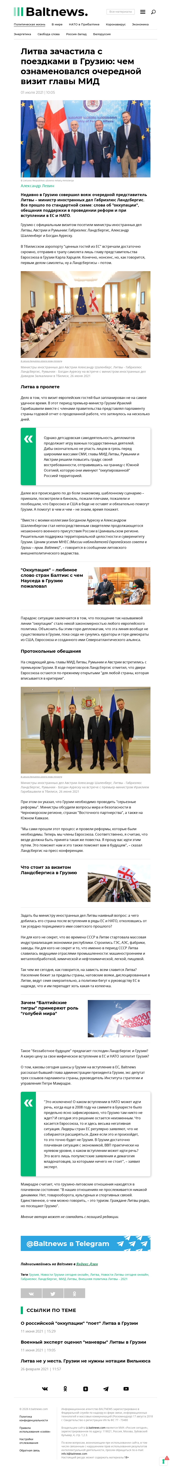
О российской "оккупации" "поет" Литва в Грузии (79, 1323)
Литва (94, 1274)
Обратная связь (29, 1451)
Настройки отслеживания (28, 1441)
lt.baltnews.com (95, 1428)
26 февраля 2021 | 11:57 (41, 1369)
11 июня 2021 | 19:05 (38, 1350)
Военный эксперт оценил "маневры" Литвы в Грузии (83, 1342)
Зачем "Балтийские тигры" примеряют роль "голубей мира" (49, 1008)
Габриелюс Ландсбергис (39, 1279)
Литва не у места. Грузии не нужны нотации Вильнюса (85, 1361)
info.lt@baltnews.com (74, 1454)
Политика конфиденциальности (33, 1418)
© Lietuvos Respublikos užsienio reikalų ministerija (47, 180)
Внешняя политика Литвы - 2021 (103, 1279)
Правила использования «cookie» (34, 1430)
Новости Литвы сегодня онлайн (124, 1274)
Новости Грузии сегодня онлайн (64, 1274)
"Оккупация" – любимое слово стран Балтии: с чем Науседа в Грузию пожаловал (52, 578)
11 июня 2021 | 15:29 (38, 1331)
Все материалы (120, 11)
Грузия (34, 1274)
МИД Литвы (68, 1279)
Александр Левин (37, 186)
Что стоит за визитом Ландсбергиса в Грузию (49, 870)
